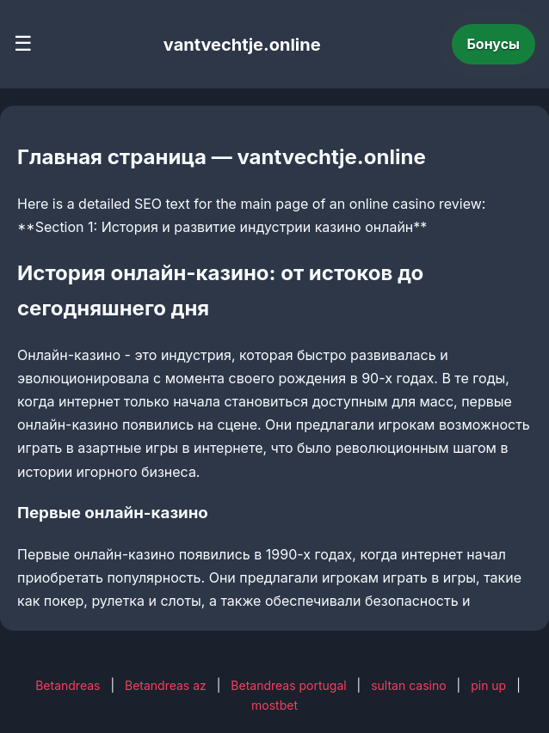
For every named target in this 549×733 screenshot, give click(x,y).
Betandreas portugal (288, 685)
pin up (488, 685)
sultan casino (408, 685)
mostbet (274, 705)
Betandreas (67, 685)
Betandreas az (166, 685)
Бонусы (494, 43)
